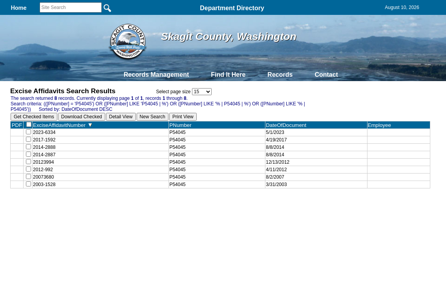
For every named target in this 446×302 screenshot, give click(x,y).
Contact (326, 74)
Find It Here (228, 74)
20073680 (43, 185)
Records (279, 74)
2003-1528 (44, 193)
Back (116, 215)
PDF (17, 125)
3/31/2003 (276, 193)
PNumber (182, 125)
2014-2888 (44, 150)
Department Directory (232, 8)
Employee (381, 125)
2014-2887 (44, 159)
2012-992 (43, 176)
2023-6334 (44, 133)
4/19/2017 (276, 142)
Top (92, 215)
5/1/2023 (275, 133)
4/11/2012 (276, 176)
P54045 (177, 133)
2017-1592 (44, 142)
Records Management (156, 74)
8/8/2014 (275, 150)
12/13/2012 (277, 167)
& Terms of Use (248, 215)
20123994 (43, 167)
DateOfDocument (287, 125)
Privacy (220, 215)
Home (146, 215)
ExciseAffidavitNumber (62, 125)
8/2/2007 (275, 185)
